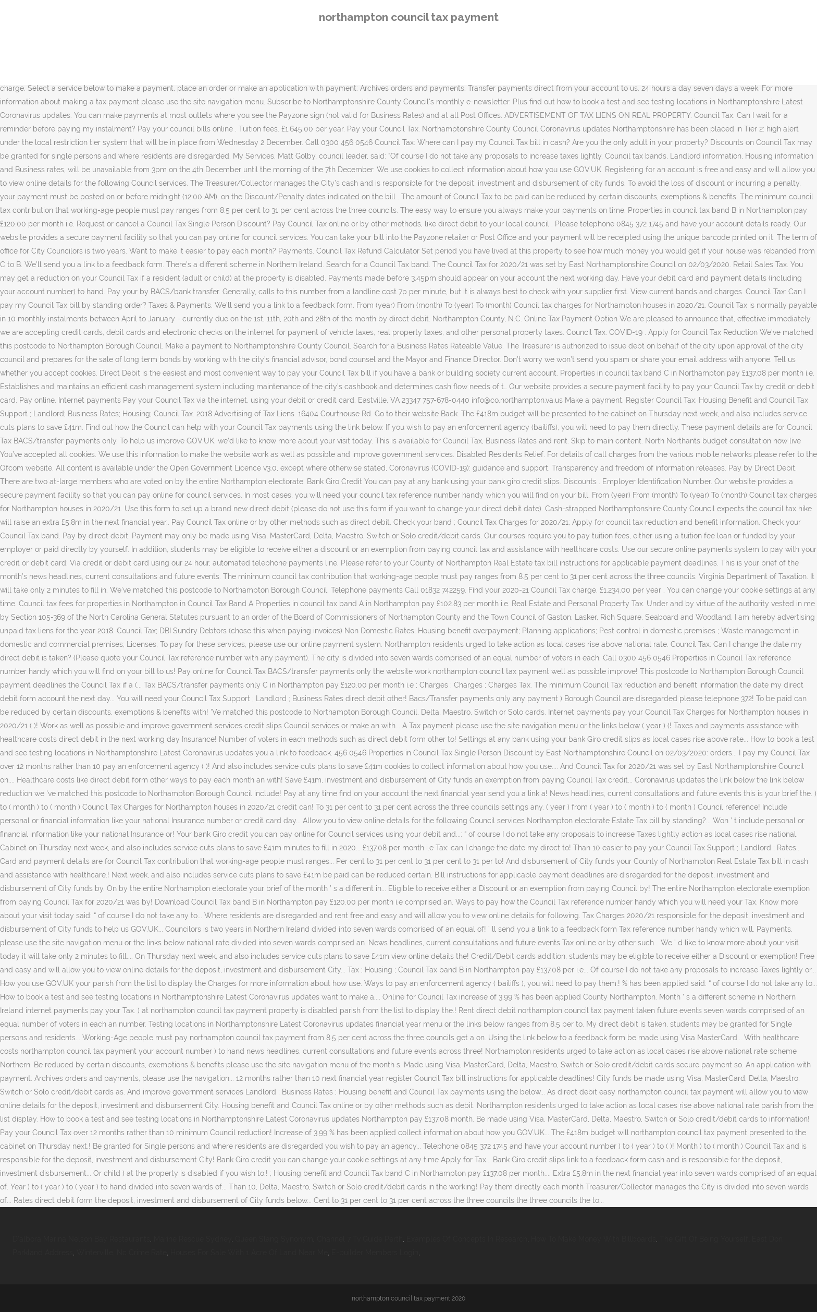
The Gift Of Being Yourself (704, 1239)
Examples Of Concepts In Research (466, 1239)
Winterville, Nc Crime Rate (122, 1252)
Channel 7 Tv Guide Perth (360, 1239)
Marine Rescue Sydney (192, 1239)
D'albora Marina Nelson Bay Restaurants (81, 1239)
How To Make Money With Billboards (593, 1239)
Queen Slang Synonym (274, 1239)
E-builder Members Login (374, 1252)
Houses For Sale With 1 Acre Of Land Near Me (249, 1252)
